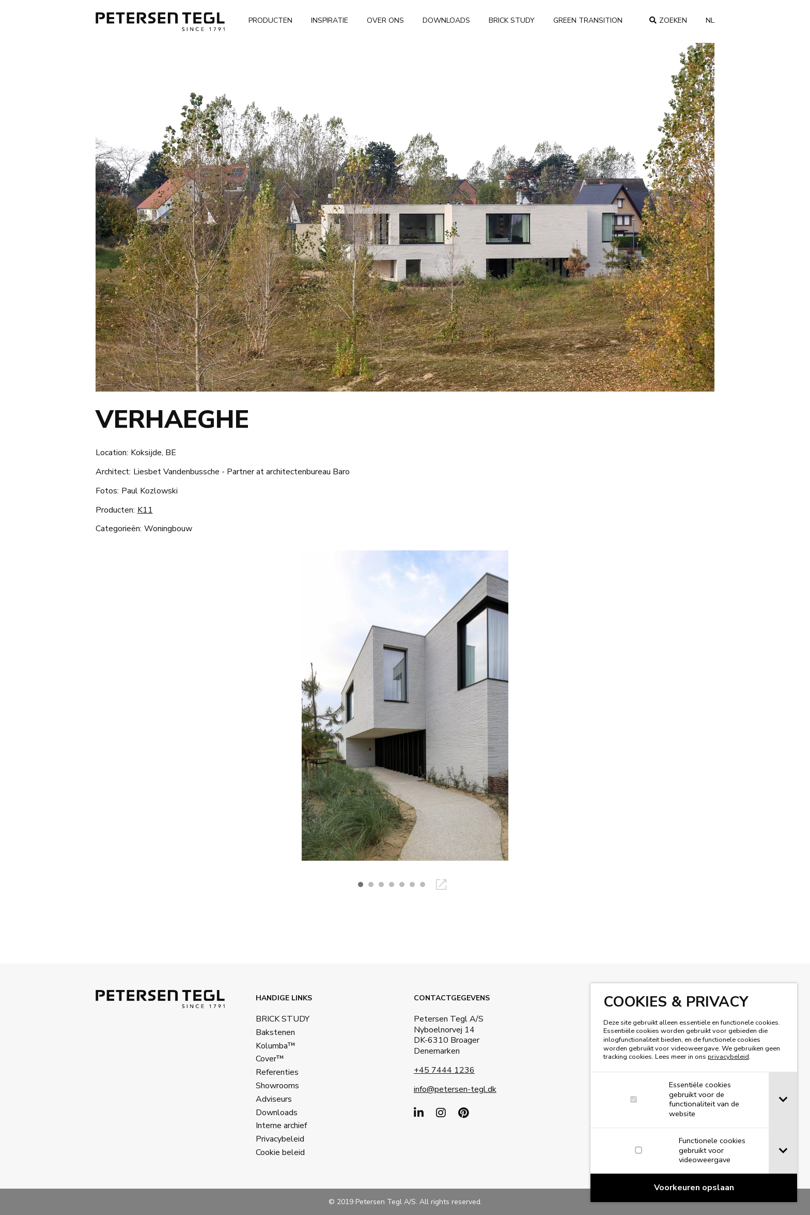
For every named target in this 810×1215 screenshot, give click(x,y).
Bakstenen (275, 1032)
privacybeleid (728, 1056)
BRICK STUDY (282, 1019)
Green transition (587, 20)
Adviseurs (274, 1099)
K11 (145, 510)
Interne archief (281, 1125)
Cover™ (270, 1058)
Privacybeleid (280, 1139)
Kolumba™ (275, 1046)
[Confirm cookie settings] (693, 1188)
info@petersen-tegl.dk (455, 1089)
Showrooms (277, 1085)
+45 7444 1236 (444, 1070)
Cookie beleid (280, 1152)
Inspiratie (329, 20)
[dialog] (693, 1092)
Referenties (277, 1072)
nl (710, 20)
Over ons (385, 20)
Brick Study (512, 20)
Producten (270, 20)
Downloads (446, 20)
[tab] (783, 1100)
